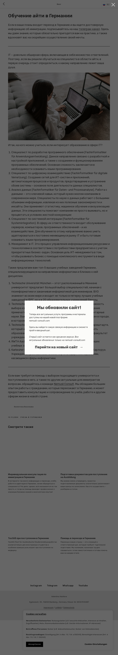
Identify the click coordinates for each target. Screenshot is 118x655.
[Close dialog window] (113, 4)
